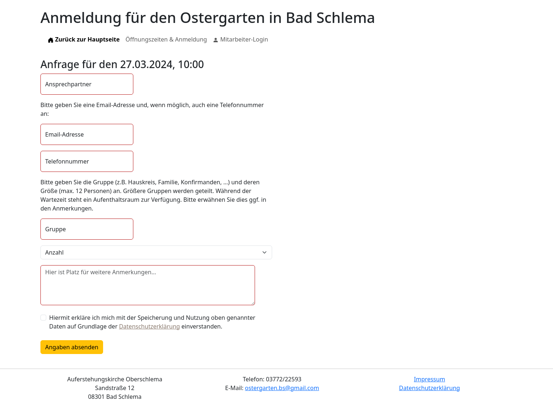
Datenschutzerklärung (149, 326)
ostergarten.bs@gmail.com (282, 388)
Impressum (429, 379)
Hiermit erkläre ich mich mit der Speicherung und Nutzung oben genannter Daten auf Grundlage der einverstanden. (152, 322)
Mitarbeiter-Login (240, 39)
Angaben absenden (71, 347)
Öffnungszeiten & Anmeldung (166, 39)
